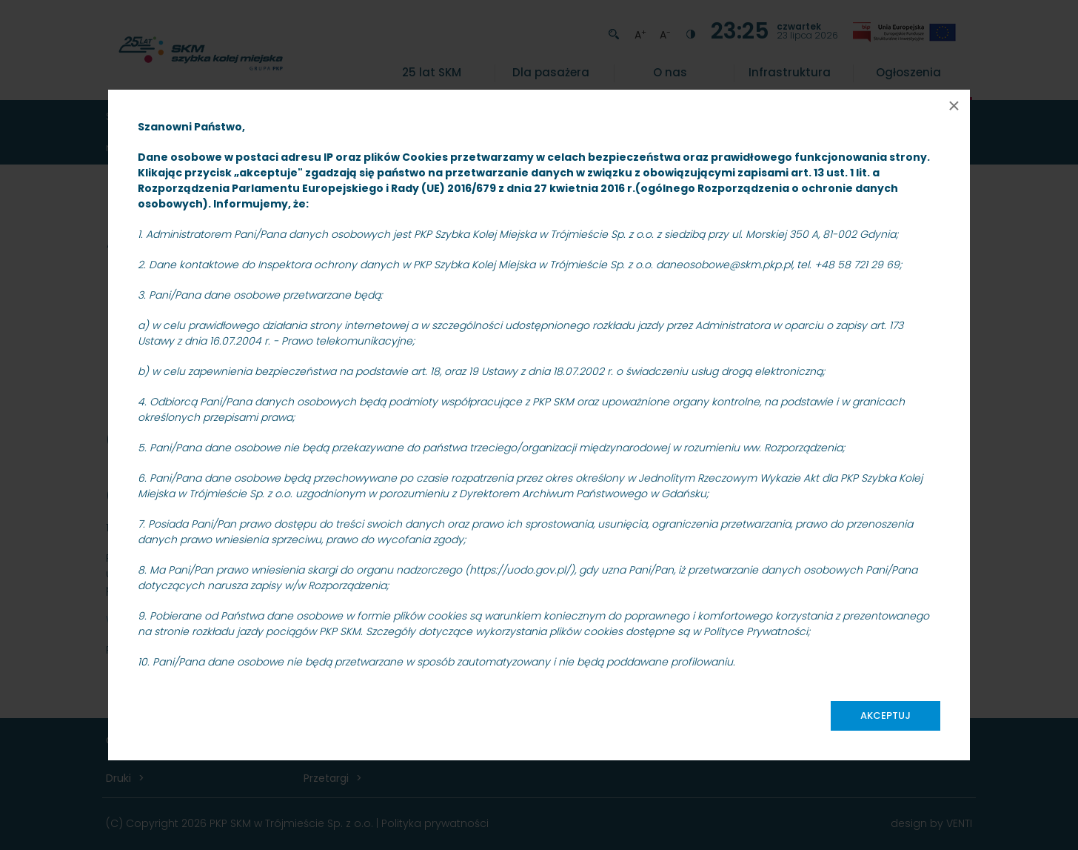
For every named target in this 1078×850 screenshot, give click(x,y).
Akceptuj (885, 715)
